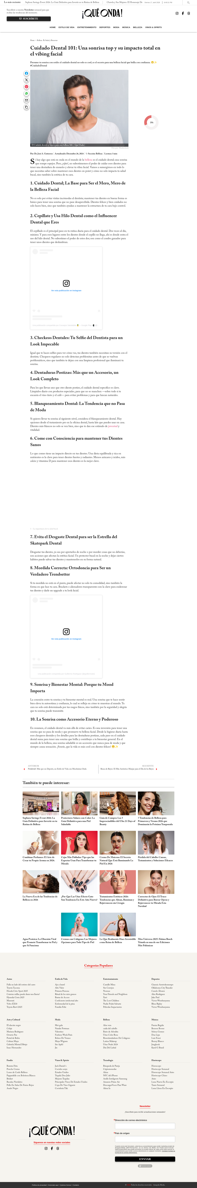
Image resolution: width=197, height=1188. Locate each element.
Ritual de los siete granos (65, 994)
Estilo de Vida (66, 27)
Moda (116, 27)
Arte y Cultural (13, 1020)
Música (126, 27)
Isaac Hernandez (14, 1048)
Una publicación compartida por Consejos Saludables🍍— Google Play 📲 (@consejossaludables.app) (75, 325)
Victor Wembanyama (160, 1001)
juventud (113, 426)
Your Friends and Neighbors (115, 994)
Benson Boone (157, 1029)
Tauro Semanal (158, 1085)
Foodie (10, 1060)
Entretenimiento (86, 27)
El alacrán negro (14, 1025)
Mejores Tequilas (62, 1079)
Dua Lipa (155, 1035)
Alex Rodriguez (158, 994)
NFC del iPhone (110, 1076)
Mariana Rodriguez (15, 1032)
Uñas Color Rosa (110, 1035)
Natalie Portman (62, 1029)
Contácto (76, 1185)
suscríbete (28, 18)
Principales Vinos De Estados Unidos (71, 1082)
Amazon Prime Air (111, 1082)
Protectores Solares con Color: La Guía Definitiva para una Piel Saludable (78, 821)
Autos (9, 979)
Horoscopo (156, 1066)
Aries (153, 1079)
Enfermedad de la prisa (65, 1004)
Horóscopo (156, 1060)
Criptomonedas (109, 1069)
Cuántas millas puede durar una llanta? (23, 994)
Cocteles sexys (61, 1069)
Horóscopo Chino (159, 1076)
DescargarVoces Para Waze (115, 1085)
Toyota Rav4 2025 (14, 1007)
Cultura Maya (13, 1041)
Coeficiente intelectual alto (66, 1001)
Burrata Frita (12, 1066)
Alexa (105, 1072)
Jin (56, 1048)
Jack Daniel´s (60, 1066)
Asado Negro (12, 1088)
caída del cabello (110, 1029)
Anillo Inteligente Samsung (115, 1079)
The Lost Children (111, 1001)
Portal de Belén (13, 1038)
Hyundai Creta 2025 (15, 997)
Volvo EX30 (12, 1004)
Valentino (59, 1032)
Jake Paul (155, 997)
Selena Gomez (157, 1032)
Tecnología (108, 1060)
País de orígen (122, 1133)
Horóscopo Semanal (160, 1069)
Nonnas (106, 991)
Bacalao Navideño (14, 1082)
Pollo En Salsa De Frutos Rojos (20, 1085)
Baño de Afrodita (110, 1032)
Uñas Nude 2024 (110, 1045)
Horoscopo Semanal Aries (162, 1072)
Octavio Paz (12, 1035)
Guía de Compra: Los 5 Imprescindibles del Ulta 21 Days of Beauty (117, 821)
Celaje (9, 1029)
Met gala (59, 1025)
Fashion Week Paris (63, 1035)
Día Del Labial (109, 1048)
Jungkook (155, 1045)
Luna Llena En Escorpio (162, 1088)
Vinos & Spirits (153, 27)
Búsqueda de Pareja (111, 1066)
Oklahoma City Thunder (162, 988)
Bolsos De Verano (63, 1038)
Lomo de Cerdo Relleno (17, 1072)
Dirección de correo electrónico (131, 1120)
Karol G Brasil (157, 1048)
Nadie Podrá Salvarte (112, 1004)
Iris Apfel (59, 1045)
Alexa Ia (106, 1088)
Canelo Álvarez (158, 991)
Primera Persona (62, 991)
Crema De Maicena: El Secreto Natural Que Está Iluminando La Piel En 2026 (116, 860)
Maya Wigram (61, 1041)
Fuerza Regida (157, 1025)
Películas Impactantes (112, 1007)
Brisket (10, 1079)
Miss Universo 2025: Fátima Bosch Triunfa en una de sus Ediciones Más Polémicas (155, 942)
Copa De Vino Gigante (65, 1085)
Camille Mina (109, 985)
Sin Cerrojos (108, 988)
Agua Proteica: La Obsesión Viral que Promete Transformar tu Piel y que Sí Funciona (40, 942)
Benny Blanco (157, 1041)
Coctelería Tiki (61, 1088)
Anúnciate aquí (53, 1185)
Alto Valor (59, 988)
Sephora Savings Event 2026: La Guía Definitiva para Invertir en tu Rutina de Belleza (40, 821)
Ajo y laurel (60, 985)
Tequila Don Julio (62, 1076)
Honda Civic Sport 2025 (17, 991)
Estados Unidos (62, 1072)
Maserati (10, 1001)
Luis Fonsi (156, 1038)
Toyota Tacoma (13, 988)
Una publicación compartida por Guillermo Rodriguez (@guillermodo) (66, 674)
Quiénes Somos (65, 1185)
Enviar (145, 1159)
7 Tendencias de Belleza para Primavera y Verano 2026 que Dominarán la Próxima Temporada (155, 821)
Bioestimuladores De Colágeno (116, 1038)
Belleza (137, 27)
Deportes (104, 27)
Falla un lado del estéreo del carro (21, 985)
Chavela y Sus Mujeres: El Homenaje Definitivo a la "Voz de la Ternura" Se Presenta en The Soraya (88, 2)
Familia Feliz (60, 1007)
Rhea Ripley (156, 1004)
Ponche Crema (13, 1069)
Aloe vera (107, 1025)
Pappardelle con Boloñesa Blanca (21, 1076)
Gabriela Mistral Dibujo (17, 1045)
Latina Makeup (110, 1041)
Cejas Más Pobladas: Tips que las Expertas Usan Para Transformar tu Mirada (78, 860)
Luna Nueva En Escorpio (162, 1082)
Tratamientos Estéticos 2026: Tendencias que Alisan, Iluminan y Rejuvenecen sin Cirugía (117, 900)
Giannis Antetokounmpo (162, 985)
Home (53, 27)
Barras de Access (62, 997)
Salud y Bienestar (51, 40)
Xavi (105, 997)
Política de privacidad (39, 1185)
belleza (88, 160)
